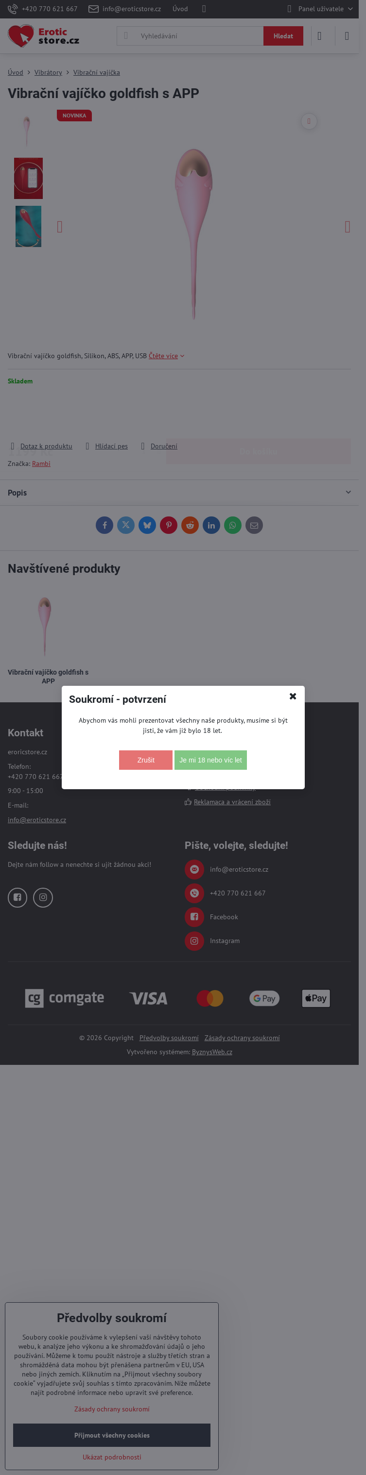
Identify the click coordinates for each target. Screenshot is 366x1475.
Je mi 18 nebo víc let (210, 760)
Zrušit (146, 760)
